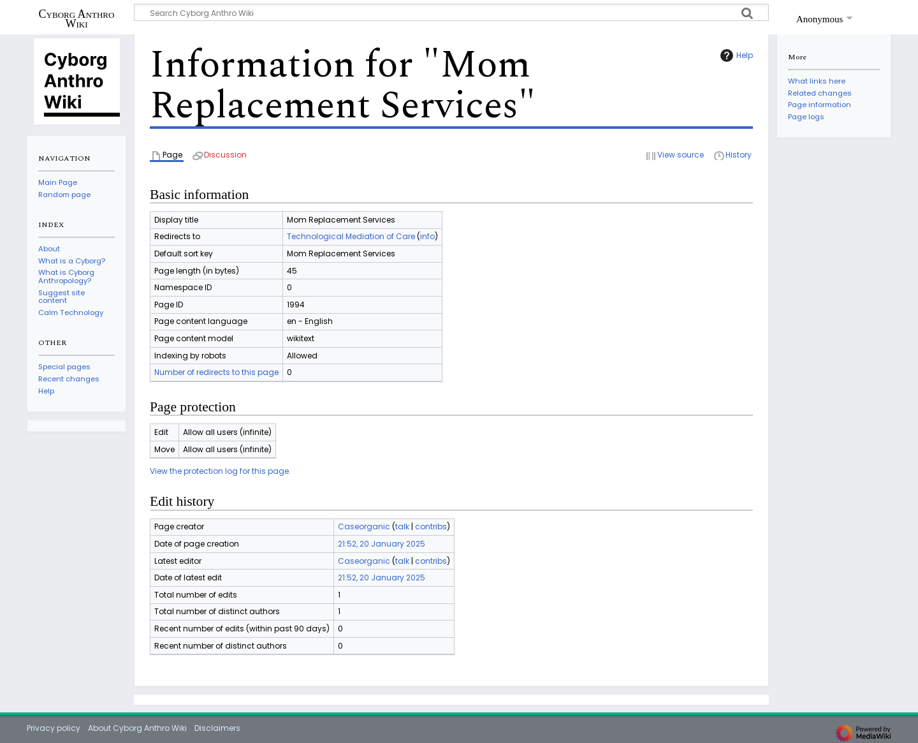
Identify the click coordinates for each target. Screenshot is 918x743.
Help (735, 55)
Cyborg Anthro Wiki (77, 18)
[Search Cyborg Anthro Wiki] (451, 12)
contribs (431, 526)
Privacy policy (53, 728)
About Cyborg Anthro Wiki (137, 728)
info (427, 236)
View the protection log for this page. (220, 471)
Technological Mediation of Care (351, 236)
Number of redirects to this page (216, 372)
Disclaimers (217, 728)
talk (402, 526)
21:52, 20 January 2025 (381, 543)
